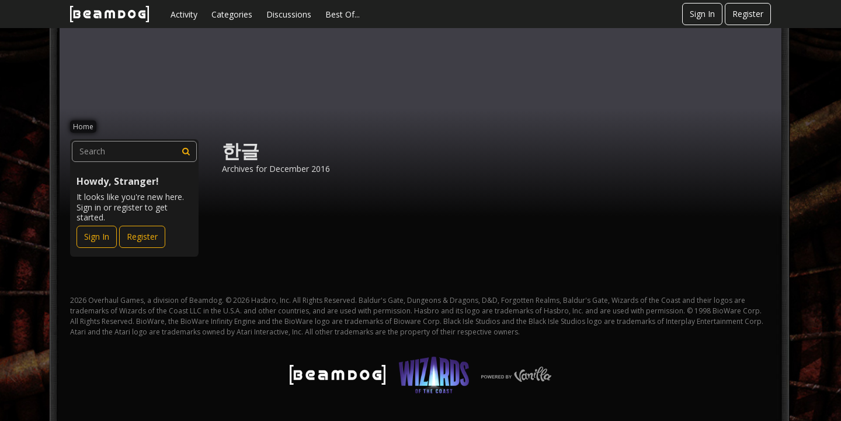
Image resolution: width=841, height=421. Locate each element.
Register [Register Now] (142, 236)
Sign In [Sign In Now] (96, 236)
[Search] (186, 151)
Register (747, 13)
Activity (184, 14)
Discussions (288, 14)
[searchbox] (134, 151)
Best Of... (342, 14)
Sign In (702, 13)
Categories (231, 14)
